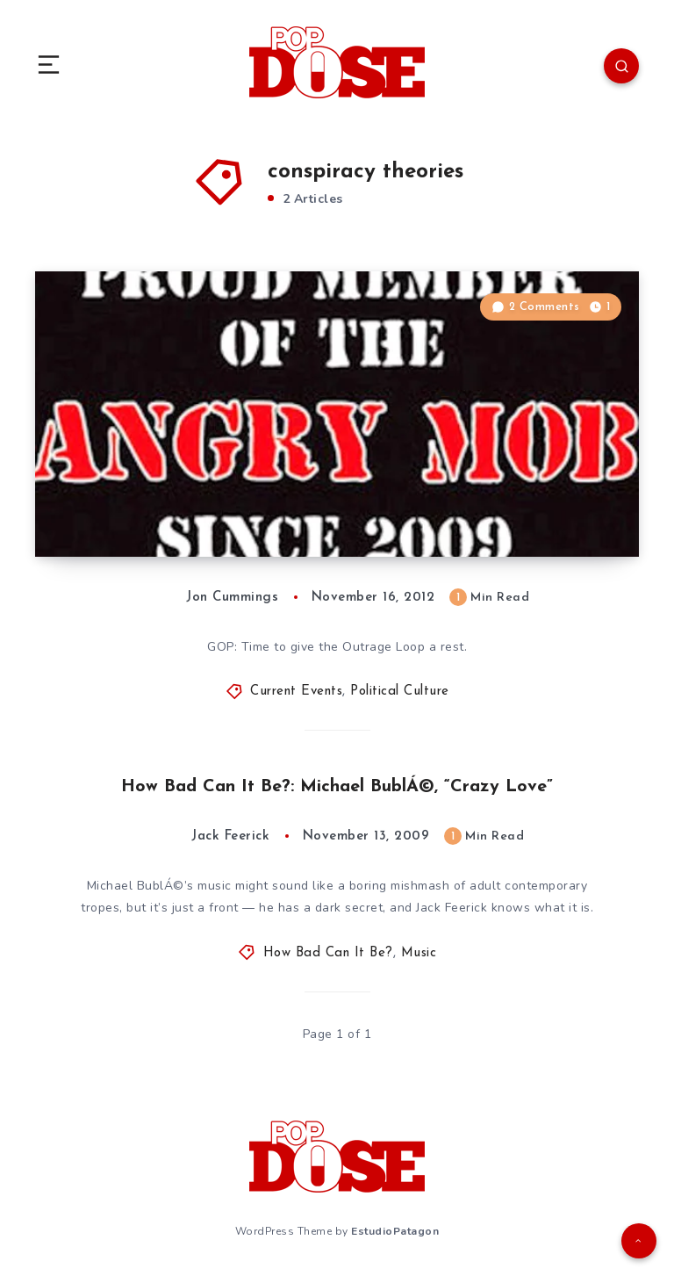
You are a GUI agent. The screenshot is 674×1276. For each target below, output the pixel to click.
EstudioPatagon (395, 1231)
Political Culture (399, 691)
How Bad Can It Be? (328, 953)
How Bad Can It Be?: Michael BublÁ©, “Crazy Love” (337, 787)
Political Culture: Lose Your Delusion (215, 521)
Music (419, 953)
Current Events (296, 691)
